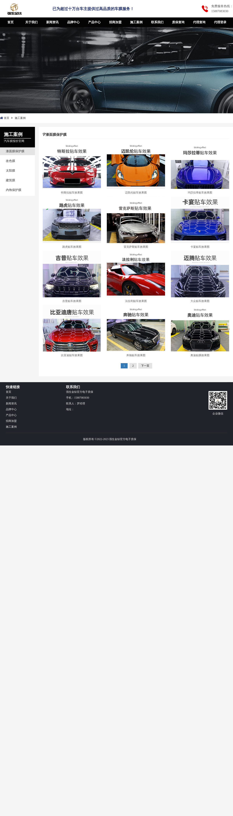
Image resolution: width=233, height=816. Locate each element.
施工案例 (136, 22)
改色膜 (10, 161)
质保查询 (178, 22)
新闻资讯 (52, 22)
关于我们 (31, 22)
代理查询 (199, 22)
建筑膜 (10, 180)
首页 (10, 22)
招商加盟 (115, 22)
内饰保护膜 (13, 190)
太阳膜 (10, 170)
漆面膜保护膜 (15, 151)
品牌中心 (73, 22)
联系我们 (157, 22)
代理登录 (220, 22)
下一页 (145, 365)
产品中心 (94, 22)
